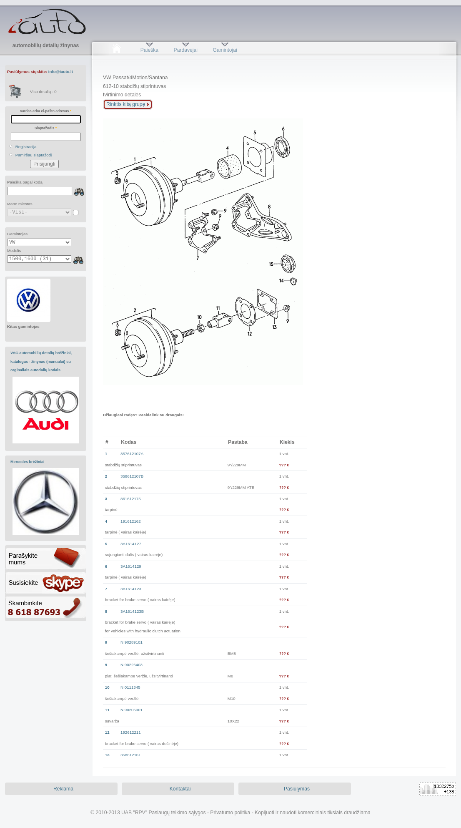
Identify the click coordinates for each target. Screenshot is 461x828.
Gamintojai (225, 50)
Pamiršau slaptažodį (33, 155)
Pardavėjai (186, 50)
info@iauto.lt (60, 71)
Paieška (149, 50)
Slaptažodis (46, 128)
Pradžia (116, 50)
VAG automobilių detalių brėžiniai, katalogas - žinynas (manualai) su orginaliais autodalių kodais (41, 361)
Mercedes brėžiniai (27, 462)
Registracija (26, 146)
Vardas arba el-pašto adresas (45, 111)
